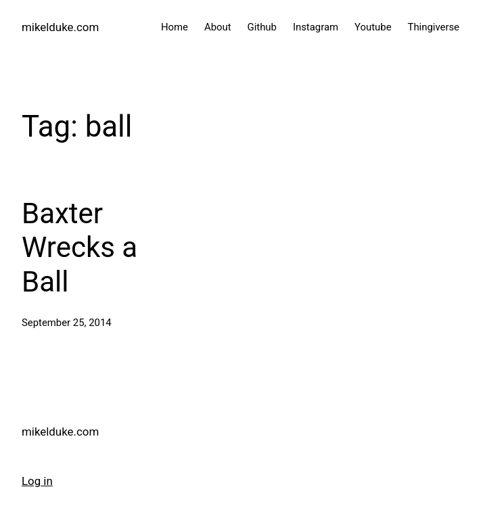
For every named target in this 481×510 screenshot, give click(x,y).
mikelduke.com (60, 27)
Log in (37, 481)
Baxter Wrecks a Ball (79, 247)
